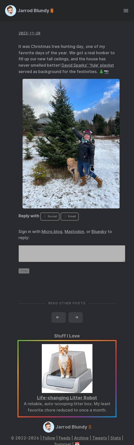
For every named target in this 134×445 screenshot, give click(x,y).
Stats (115, 441)
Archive (81, 441)
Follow (49, 441)
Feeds (64, 441)
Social (50, 216)
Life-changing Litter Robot (67, 400)
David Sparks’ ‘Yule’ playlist (88, 65)
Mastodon (74, 231)
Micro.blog (52, 231)
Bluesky (99, 231)
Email (70, 216)
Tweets (99, 441)
